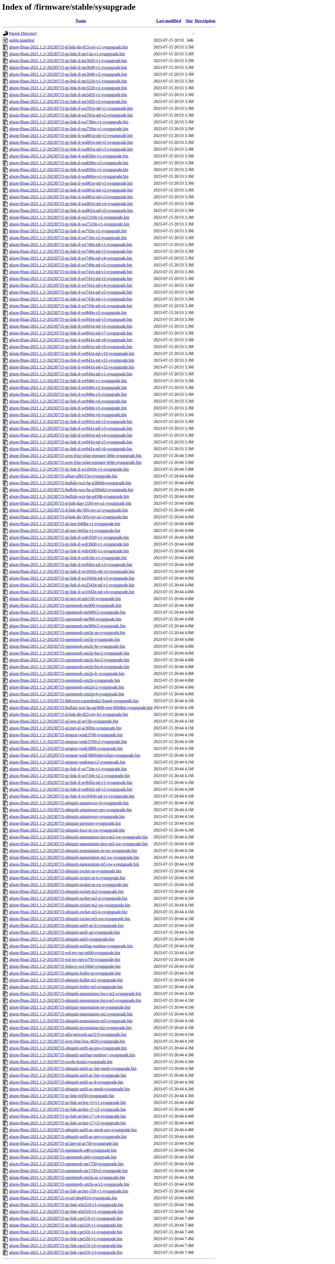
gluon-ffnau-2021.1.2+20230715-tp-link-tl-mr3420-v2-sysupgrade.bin (68, 101)
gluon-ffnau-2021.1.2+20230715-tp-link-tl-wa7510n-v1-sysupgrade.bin (69, 224)
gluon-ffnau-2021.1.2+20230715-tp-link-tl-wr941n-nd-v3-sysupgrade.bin (70, 428)
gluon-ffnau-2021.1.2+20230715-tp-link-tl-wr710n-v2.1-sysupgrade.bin (69, 775)
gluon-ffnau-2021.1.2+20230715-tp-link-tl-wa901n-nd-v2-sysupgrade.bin (71, 190)
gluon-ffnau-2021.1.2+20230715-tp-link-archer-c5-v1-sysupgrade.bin (67, 1102)
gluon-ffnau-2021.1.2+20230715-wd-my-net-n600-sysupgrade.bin (64, 952)
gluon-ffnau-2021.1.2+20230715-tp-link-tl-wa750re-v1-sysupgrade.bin (68, 129)
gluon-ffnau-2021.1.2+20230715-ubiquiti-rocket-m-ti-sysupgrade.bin (67, 878)
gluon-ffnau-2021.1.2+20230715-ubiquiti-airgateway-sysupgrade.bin (67, 816)
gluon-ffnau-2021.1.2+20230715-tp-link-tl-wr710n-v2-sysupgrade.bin (68, 237)
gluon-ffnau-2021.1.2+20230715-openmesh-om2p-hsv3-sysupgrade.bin (69, 660)
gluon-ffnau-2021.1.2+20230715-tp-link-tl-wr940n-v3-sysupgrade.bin (68, 394)
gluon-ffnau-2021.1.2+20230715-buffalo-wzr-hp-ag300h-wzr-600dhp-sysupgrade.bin (81, 707)
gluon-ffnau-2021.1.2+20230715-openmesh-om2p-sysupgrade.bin (64, 680)
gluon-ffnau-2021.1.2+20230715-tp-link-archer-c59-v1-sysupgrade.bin (68, 1191)
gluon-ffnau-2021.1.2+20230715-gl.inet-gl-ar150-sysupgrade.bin (63, 721)
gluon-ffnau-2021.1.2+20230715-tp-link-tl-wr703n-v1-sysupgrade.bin (68, 231)
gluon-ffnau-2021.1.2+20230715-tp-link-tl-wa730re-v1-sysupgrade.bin (68, 122)
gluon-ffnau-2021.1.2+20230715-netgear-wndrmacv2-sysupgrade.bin (67, 762)
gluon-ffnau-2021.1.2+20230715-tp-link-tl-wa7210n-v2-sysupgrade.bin (69, 217)
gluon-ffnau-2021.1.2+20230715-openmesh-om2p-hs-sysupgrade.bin (67, 646)
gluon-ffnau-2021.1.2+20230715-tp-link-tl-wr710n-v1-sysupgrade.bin (68, 769)
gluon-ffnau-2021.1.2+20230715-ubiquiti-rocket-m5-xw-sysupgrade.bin (69, 918)
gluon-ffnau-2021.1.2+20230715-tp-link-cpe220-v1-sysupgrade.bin (65, 1225)
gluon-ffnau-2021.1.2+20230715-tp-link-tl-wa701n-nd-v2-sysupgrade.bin (71, 115)
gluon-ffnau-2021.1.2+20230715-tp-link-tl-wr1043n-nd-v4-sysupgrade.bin (71, 592)
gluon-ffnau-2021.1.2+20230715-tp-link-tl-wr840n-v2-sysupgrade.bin (68, 312)
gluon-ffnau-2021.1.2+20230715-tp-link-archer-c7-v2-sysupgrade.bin (67, 1109)
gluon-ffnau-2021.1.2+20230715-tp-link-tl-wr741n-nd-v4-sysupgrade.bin (70, 285)
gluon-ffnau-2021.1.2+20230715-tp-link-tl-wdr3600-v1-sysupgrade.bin (69, 544)
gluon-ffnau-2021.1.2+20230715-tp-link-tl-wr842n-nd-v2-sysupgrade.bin (70, 789)
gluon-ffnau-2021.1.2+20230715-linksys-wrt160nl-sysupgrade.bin (64, 966)
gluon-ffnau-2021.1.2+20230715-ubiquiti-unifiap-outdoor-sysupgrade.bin (71, 946)
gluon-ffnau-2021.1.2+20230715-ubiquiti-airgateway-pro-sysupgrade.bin (70, 809)
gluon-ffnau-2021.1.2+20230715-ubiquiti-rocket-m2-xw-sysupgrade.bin (69, 905)
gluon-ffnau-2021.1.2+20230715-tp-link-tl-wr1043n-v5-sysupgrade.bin (69, 469)
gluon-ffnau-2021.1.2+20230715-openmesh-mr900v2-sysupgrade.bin (67, 626)
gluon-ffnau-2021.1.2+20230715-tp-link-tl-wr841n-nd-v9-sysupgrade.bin (70, 346)
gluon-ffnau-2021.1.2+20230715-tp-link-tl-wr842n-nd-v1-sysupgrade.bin (70, 782)
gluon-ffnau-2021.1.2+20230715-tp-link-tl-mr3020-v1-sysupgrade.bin (68, 60)
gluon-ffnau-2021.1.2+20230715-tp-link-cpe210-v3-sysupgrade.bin (65, 1252)
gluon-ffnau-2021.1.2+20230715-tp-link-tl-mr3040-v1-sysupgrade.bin (68, 67)
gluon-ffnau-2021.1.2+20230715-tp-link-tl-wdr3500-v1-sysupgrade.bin (69, 537)
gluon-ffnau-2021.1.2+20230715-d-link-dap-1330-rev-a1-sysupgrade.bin (70, 503)
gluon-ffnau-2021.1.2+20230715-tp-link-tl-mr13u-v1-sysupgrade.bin (67, 54)
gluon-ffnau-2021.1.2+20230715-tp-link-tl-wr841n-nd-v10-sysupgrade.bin (71, 353)
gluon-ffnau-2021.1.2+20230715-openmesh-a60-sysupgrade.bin (62, 1157)
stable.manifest (21, 40)
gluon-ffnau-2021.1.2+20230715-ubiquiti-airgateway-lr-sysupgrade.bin (69, 803)
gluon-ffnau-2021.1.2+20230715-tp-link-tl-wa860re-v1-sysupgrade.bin (68, 176)
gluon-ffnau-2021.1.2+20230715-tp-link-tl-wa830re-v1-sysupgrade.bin (68, 156)
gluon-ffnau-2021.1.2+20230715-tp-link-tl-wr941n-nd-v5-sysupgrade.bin (70, 442)
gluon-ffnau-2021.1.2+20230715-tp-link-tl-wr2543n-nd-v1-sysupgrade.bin (71, 585)
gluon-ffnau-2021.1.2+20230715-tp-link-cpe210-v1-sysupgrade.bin (65, 1218)
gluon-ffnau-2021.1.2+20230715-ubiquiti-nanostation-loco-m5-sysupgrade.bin (75, 1000)
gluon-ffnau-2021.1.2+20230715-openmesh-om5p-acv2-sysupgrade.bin (69, 1184)
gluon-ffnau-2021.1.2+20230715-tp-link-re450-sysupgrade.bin (61, 1095)
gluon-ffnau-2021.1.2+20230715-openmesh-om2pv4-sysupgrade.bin (66, 694)
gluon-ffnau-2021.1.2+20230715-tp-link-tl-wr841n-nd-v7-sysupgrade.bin (70, 333)
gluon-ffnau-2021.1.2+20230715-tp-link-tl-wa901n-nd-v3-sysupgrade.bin (71, 197)
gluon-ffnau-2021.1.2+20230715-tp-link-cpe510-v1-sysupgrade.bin (65, 1232)
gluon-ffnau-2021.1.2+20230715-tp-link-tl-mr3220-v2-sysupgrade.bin (68, 88)
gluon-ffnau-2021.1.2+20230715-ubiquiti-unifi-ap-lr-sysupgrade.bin (66, 925)
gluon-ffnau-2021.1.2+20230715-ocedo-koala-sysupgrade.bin (61, 1061)
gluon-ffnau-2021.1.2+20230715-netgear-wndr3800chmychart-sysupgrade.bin (74, 755)
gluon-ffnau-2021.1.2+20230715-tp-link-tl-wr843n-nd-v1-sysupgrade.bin (70, 374)
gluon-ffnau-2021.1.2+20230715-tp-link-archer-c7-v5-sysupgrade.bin (67, 1123)
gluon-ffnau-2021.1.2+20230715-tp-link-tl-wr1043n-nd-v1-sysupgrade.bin (71, 796)
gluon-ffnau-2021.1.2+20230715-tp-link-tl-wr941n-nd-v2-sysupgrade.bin (70, 421)
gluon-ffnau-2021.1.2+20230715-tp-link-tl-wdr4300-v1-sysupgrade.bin (69, 551)
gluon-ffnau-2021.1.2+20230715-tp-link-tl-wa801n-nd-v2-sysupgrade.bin (71, 142)
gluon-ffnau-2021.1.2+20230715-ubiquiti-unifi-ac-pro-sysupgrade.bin (67, 1136)
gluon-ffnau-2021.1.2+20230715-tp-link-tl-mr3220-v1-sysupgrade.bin (68, 81)
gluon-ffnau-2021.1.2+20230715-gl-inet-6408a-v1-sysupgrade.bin (64, 523)
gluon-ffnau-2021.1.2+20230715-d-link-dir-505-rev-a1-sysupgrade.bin (68, 510)
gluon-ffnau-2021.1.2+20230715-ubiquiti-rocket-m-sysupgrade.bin (65, 871)
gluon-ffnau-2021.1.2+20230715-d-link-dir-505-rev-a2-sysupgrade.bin (68, 517)
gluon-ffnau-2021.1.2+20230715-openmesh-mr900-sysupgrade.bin (65, 619)
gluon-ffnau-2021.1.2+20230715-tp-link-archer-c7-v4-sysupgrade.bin (67, 1116)
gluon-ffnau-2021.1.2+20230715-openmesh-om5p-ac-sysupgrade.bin (67, 1177)
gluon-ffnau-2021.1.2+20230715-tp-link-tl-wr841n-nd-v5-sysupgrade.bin (70, 326)
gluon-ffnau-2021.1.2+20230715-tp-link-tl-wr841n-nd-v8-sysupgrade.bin (70, 340)
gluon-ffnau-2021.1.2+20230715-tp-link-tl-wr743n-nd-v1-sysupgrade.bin (70, 299)
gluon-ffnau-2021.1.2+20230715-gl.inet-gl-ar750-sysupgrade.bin (63, 1143)
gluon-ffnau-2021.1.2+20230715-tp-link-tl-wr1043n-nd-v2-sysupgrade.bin (71, 571)
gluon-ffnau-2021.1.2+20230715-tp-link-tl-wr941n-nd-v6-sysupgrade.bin (70, 449)
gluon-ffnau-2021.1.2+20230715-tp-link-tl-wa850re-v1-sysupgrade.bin (68, 169)
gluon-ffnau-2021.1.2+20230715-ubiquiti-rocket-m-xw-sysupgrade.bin (68, 884)
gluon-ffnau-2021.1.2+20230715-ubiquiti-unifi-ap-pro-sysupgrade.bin (68, 1048)
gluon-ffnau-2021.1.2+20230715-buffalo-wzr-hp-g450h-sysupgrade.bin (69, 496)
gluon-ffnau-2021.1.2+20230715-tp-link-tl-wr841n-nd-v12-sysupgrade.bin (71, 367)
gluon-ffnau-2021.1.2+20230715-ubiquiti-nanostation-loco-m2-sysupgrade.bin (75, 993)
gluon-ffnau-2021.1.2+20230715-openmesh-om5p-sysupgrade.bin (64, 639)
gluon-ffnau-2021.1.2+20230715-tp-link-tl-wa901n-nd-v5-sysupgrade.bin (71, 210)
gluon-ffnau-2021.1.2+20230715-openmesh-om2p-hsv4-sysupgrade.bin (69, 666)
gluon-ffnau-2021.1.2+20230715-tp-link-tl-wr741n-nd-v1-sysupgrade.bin (70, 272)
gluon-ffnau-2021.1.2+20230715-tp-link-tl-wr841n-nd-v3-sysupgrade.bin (70, 319)
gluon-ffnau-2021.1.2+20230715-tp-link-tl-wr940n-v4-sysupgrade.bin (68, 401)
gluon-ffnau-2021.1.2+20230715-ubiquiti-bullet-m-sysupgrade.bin (65, 973)
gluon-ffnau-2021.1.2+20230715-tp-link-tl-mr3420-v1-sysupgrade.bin (68, 94)
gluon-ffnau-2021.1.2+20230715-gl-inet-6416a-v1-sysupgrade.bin (64, 530)
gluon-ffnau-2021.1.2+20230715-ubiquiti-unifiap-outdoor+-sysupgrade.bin (72, 1055)
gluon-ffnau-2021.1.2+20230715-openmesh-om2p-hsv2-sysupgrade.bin (69, 653)
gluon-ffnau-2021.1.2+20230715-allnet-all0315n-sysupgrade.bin (63, 476)
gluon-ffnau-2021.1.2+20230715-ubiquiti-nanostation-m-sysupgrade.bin (69, 1007)
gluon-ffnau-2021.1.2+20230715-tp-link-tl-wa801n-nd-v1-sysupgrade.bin (71, 135)
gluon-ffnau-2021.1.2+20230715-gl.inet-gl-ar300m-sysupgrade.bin (65, 728)
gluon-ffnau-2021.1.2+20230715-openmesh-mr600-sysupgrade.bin (65, 605)
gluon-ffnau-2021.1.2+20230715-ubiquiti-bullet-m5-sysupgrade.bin (66, 987)
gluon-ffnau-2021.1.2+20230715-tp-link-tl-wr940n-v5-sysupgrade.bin (68, 408)
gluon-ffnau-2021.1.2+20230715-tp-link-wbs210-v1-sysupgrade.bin (66, 1204)
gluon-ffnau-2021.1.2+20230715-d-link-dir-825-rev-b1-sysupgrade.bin (68, 714)
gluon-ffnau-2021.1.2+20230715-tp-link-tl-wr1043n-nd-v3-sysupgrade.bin (71, 578)
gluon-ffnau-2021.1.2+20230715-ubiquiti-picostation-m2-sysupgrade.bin (70, 1027)
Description (205, 21)
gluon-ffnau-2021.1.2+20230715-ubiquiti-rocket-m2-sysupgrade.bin (66, 891)
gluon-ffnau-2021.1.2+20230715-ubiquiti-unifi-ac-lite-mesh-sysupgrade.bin (72, 1068)
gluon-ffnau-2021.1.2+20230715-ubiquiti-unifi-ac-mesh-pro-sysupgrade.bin (73, 1130)
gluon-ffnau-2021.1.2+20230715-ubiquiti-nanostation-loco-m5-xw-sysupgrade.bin (78, 844)
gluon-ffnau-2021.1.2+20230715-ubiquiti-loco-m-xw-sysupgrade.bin (67, 830)
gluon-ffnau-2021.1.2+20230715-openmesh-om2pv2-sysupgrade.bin (66, 687)
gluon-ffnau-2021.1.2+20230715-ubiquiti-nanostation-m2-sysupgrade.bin (70, 1014)
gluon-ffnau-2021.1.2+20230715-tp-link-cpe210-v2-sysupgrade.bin (65, 1245)
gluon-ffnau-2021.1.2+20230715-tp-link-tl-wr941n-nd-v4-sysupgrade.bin (70, 435)
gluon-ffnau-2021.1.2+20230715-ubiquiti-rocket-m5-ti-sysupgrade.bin (68, 912)
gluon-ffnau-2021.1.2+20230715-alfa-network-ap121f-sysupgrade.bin (67, 1034)
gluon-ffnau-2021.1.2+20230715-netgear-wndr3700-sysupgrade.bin (66, 735)
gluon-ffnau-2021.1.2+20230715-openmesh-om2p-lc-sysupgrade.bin (66, 673)
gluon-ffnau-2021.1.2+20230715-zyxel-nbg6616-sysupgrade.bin (63, 1198)
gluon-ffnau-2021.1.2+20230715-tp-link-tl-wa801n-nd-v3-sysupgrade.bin (71, 149)
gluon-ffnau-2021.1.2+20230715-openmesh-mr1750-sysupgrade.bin (66, 1164)
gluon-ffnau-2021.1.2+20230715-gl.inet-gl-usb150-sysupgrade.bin (65, 598)
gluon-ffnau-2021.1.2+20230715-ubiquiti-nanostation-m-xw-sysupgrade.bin (73, 850)
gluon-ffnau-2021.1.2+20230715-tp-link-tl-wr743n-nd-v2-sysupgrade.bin (70, 306)
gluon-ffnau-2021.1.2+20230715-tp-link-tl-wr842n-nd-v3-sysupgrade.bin (70, 564)
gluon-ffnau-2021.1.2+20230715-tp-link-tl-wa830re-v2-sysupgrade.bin (68, 163)
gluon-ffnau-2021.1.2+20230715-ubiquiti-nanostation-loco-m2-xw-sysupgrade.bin (78, 837)
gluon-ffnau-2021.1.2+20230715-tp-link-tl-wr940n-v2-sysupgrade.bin (68, 387)
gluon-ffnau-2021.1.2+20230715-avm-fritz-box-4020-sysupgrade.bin (67, 1041)
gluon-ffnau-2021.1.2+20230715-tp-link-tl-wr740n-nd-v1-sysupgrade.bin (70, 244)
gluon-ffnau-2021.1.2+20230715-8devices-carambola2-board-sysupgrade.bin (73, 701)
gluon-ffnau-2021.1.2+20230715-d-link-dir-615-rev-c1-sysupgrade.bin (68, 47)
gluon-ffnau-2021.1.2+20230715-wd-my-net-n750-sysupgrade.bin (64, 959)
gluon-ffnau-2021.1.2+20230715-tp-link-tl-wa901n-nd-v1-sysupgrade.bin (71, 183)
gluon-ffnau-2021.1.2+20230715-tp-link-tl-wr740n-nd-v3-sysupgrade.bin (70, 251)
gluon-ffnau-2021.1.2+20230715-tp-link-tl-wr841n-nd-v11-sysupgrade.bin (71, 360)
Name (81, 21)
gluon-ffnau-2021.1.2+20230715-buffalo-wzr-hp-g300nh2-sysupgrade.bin (71, 489)
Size (189, 21)
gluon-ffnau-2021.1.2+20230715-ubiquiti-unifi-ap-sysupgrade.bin (64, 932)
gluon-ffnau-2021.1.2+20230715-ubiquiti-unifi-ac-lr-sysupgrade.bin (66, 1082)
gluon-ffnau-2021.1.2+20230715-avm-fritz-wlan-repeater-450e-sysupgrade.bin (75, 462)
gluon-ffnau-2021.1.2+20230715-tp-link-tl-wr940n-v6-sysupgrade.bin (68, 415)
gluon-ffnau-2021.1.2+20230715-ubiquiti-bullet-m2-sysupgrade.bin (66, 980)
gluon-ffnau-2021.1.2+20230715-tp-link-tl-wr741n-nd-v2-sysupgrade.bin (70, 278)
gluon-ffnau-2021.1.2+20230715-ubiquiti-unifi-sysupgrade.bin (61, 939)
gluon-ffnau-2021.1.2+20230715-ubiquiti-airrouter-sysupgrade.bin (65, 823)
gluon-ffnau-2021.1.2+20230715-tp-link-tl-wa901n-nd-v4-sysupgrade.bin (71, 203)
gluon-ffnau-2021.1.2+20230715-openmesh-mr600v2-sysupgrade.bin (67, 612)
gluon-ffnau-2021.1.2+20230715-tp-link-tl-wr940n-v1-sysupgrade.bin (68, 380)
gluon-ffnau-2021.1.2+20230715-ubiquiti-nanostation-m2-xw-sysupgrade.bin (74, 857)
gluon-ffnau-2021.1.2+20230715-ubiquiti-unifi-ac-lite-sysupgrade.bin (67, 1075)
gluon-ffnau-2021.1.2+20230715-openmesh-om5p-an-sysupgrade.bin (67, 632)
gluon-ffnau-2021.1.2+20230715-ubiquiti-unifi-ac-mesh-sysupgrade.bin (69, 1089)
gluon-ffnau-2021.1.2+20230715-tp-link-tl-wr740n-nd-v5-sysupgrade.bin (70, 265)
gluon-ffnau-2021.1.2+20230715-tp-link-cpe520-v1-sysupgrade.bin (65, 1238)
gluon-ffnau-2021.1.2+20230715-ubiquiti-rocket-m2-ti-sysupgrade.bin (68, 898)
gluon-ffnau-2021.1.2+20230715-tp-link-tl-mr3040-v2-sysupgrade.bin (68, 74)
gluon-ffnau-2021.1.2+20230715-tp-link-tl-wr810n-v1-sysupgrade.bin (68, 558)
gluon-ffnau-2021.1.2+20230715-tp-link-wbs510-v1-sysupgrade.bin (66, 1211)
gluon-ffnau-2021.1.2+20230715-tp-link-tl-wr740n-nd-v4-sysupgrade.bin (70, 258)
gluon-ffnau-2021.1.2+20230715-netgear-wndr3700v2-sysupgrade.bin (68, 741)
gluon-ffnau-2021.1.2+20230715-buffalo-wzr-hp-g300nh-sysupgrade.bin (70, 483)
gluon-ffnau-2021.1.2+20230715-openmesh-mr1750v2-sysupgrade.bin (68, 1170)
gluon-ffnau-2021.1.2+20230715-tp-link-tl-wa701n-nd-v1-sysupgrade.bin (71, 108)
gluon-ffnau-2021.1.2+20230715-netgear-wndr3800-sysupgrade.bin (66, 748)
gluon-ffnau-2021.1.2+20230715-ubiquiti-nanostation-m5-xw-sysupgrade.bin (74, 864)
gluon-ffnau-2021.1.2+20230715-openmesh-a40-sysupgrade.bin (62, 1150)
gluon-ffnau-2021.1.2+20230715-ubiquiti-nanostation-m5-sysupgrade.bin (70, 1021)
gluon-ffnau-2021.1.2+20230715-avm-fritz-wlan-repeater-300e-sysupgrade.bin (75, 455)
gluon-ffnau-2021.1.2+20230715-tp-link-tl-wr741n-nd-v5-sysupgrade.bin (70, 292)
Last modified (168, 21)
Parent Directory (23, 33)
